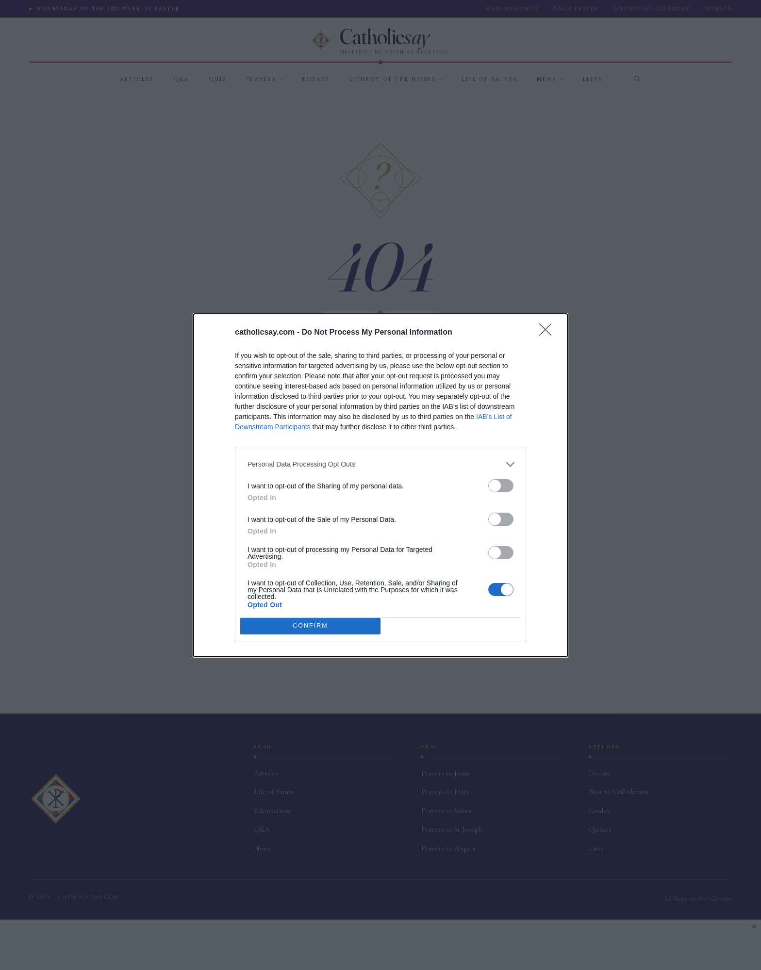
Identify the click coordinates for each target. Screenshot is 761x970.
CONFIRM (310, 626)
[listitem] (380, 464)
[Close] (548, 332)
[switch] (500, 485)
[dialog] (380, 485)
